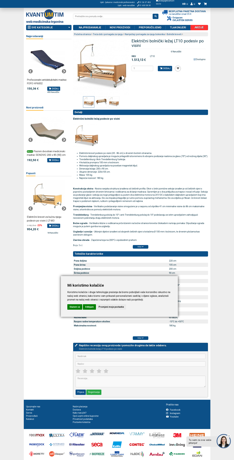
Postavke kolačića (81, 422)
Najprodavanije (90, 27)
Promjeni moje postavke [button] (111, 307)
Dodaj (165, 68)
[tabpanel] (47, 68)
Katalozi (30, 419)
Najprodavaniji (34, 36)
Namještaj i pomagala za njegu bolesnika (145, 34)
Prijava (80, 392)
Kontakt (30, 409)
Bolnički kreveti (174, 34)
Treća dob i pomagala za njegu (108, 34)
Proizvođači (32, 416)
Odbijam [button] (89, 307)
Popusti (30, 173)
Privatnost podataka (83, 419)
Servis (29, 413)
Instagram (173, 413)
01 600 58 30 (144, 5)
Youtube (172, 416)
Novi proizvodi (120, 27)
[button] (192, 4)
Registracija (94, 392)
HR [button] (185, 3)
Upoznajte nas (33, 406)
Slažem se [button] (75, 307)
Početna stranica (82, 34)
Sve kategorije (49, 27)
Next (64, 71)
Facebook (173, 409)
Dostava (77, 409)
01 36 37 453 (144, 2)
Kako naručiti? (79, 413)
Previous (30, 71)
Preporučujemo (150, 27)
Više (140, 246)
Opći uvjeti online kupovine (86, 416)
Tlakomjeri (178, 27)
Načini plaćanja (80, 406)
